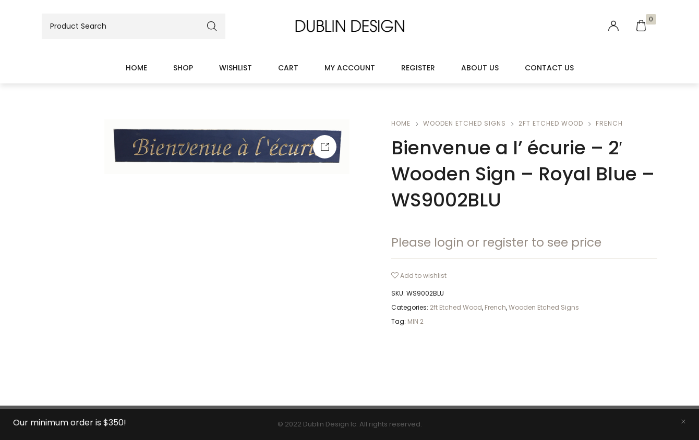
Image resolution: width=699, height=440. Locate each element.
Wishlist (235, 68)
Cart (288, 68)
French (609, 123)
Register (418, 68)
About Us (480, 68)
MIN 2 (415, 321)
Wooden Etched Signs (464, 123)
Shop (183, 68)
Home (136, 68)
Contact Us (549, 68)
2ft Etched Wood (551, 123)
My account (349, 68)
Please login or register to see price (496, 242)
